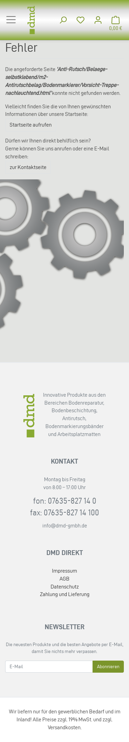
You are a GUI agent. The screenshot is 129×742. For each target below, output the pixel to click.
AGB (64, 579)
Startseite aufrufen (31, 125)
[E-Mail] (49, 667)
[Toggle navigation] (11, 20)
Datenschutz (65, 587)
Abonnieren (108, 666)
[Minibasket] (115, 20)
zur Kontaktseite (28, 167)
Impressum (64, 571)
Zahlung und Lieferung (64, 594)
